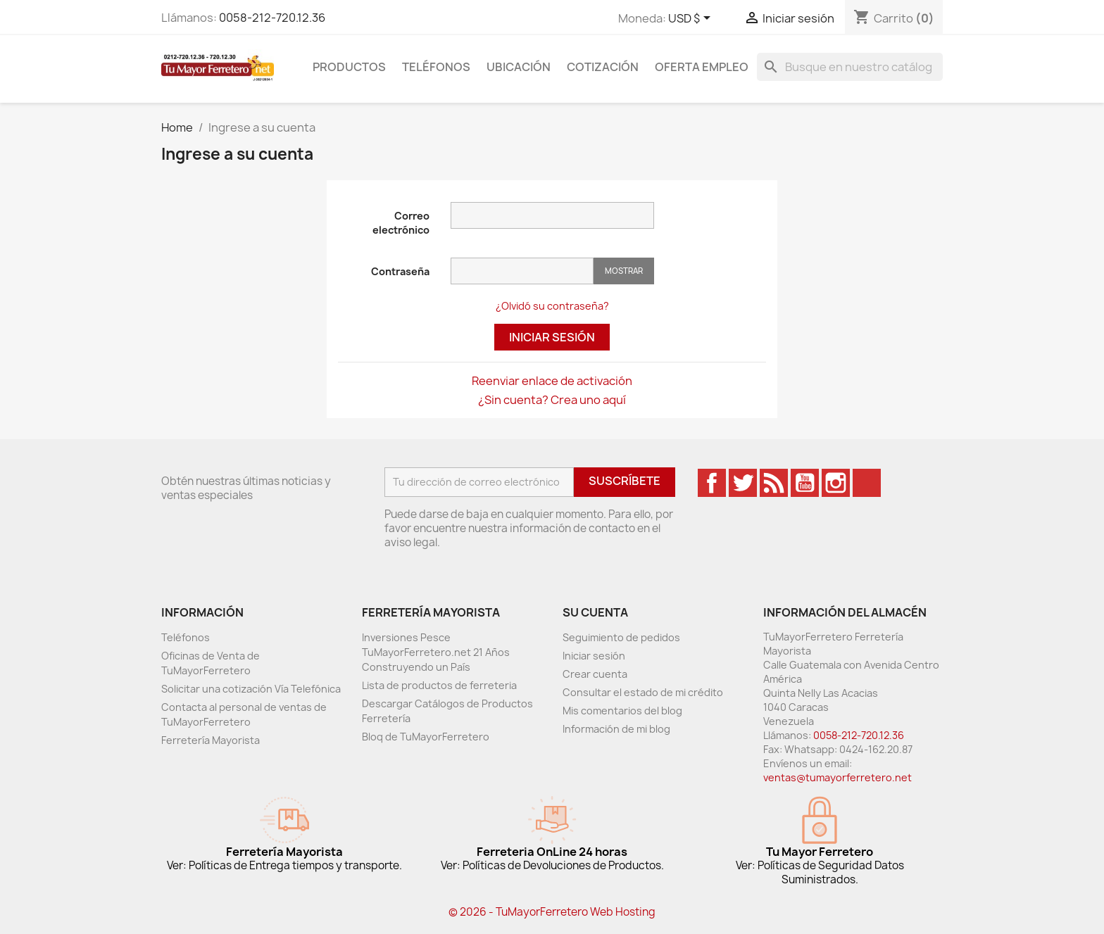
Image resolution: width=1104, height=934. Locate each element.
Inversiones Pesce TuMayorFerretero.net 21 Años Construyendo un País (436, 652)
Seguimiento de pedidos (621, 637)
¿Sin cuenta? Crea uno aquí (552, 400)
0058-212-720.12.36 (272, 17)
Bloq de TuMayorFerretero (425, 736)
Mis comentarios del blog (622, 710)
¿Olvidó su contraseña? (552, 306)
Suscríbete (624, 480)
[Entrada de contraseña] (522, 271)
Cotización (603, 67)
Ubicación (519, 67)
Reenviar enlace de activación (552, 381)
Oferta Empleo (701, 67)
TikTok (867, 483)
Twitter (743, 483)
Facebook (712, 483)
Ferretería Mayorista (210, 740)
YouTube (805, 483)
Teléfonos (436, 67)
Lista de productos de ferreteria (439, 685)
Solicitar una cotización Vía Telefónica (251, 688)
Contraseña (400, 271)
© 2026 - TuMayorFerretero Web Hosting (552, 911)
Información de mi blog (616, 729)
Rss (774, 483)
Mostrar (624, 270)
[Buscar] (850, 67)
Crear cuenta (595, 674)
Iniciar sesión (552, 337)
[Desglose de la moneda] (691, 19)
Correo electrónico (400, 222)
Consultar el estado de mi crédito (643, 692)
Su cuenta (595, 612)
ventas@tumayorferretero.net (837, 777)
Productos (349, 67)
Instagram (836, 483)
